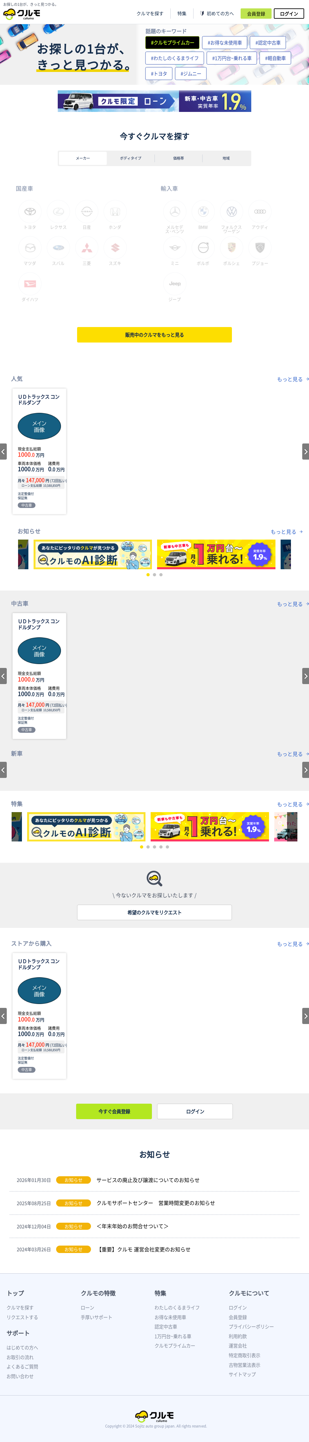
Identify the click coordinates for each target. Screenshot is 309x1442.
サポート (18, 1333)
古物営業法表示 (244, 1364)
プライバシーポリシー (251, 1326)
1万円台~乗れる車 (172, 1336)
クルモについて (249, 1293)
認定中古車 (165, 1326)
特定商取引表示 (244, 1355)
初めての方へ (220, 13)
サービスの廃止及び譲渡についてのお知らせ (148, 1180)
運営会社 (238, 1345)
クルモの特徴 (98, 1293)
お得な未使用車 (170, 1317)
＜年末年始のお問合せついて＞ (132, 1226)
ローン (87, 1307)
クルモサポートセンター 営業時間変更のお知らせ (155, 1203)
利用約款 (238, 1336)
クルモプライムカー (174, 1345)
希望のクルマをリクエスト (154, 912)
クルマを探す (150, 13)
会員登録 (256, 13)
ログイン (289, 13)
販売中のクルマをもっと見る (154, 334)
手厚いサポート (96, 1317)
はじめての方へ (22, 1347)
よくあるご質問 (22, 1366)
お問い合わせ (20, 1376)
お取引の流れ (20, 1357)
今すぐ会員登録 (114, 1111)
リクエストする (22, 1317)
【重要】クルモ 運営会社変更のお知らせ (143, 1249)
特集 (160, 1293)
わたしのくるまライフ (177, 1307)
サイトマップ (242, 1374)
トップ (15, 1293)
